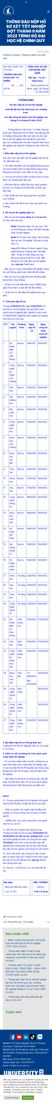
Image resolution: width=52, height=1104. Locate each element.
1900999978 (27, 1062)
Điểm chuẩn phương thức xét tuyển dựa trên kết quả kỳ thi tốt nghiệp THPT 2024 (25, 943)
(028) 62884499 (22, 1059)
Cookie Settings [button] (12, 1097)
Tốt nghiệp (28, 922)
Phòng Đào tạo (15, 922)
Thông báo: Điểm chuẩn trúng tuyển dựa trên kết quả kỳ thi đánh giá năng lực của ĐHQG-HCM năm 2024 (26, 954)
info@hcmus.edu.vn (19, 1065)
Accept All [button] (27, 1097)
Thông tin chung (11, 55)
